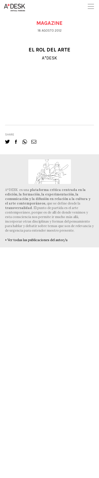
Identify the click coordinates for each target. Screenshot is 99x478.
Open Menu (91, 6)
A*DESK (49, 58)
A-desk (14, 7)
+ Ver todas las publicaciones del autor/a (36, 240)
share (9, 134)
